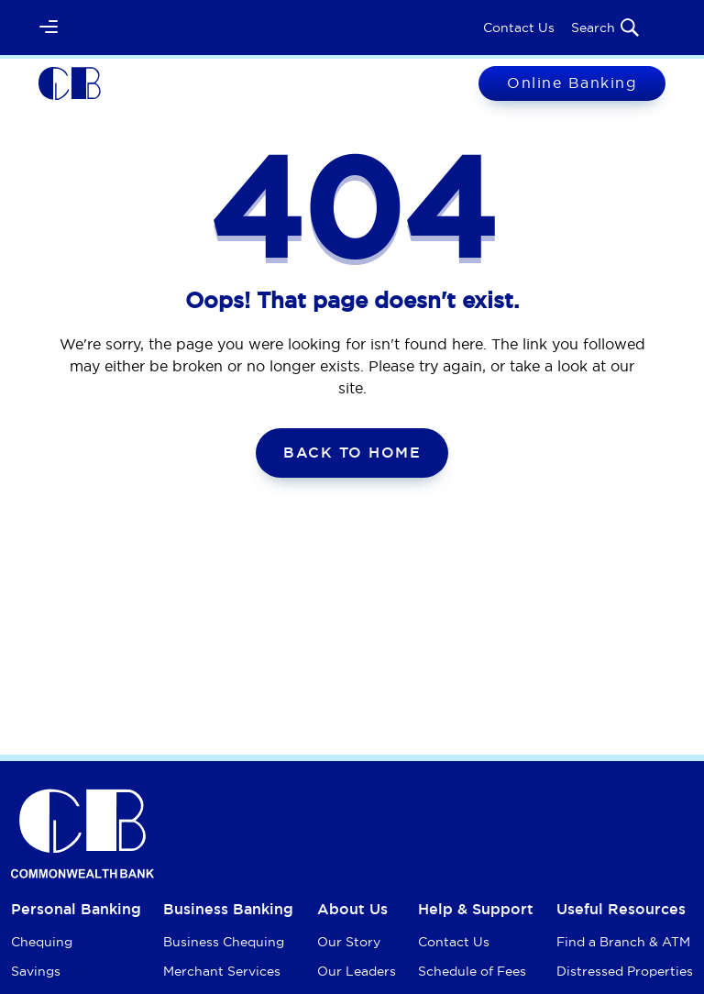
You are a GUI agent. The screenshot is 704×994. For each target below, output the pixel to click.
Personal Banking (76, 909)
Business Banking (228, 909)
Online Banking (572, 82)
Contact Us (519, 27)
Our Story (348, 941)
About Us (352, 909)
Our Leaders (356, 971)
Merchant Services (221, 971)
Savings (35, 971)
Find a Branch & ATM (623, 941)
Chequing (41, 941)
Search (606, 28)
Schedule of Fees (472, 971)
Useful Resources (621, 909)
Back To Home (352, 452)
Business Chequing (223, 941)
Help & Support (476, 909)
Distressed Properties (624, 971)
